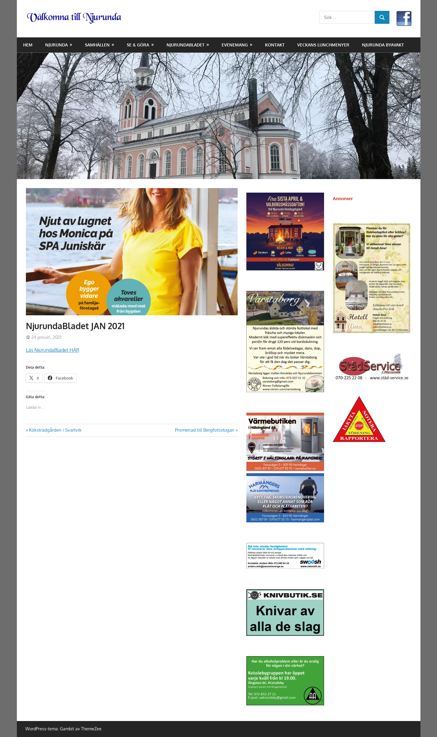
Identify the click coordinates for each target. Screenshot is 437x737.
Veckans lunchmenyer (323, 44)
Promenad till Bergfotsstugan (204, 430)
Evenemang (235, 44)
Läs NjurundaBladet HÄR (52, 350)
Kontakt (275, 44)
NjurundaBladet (185, 44)
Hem (28, 44)
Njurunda (56, 44)
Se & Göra (138, 44)
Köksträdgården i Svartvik (55, 430)
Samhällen (97, 44)
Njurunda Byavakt (383, 44)
